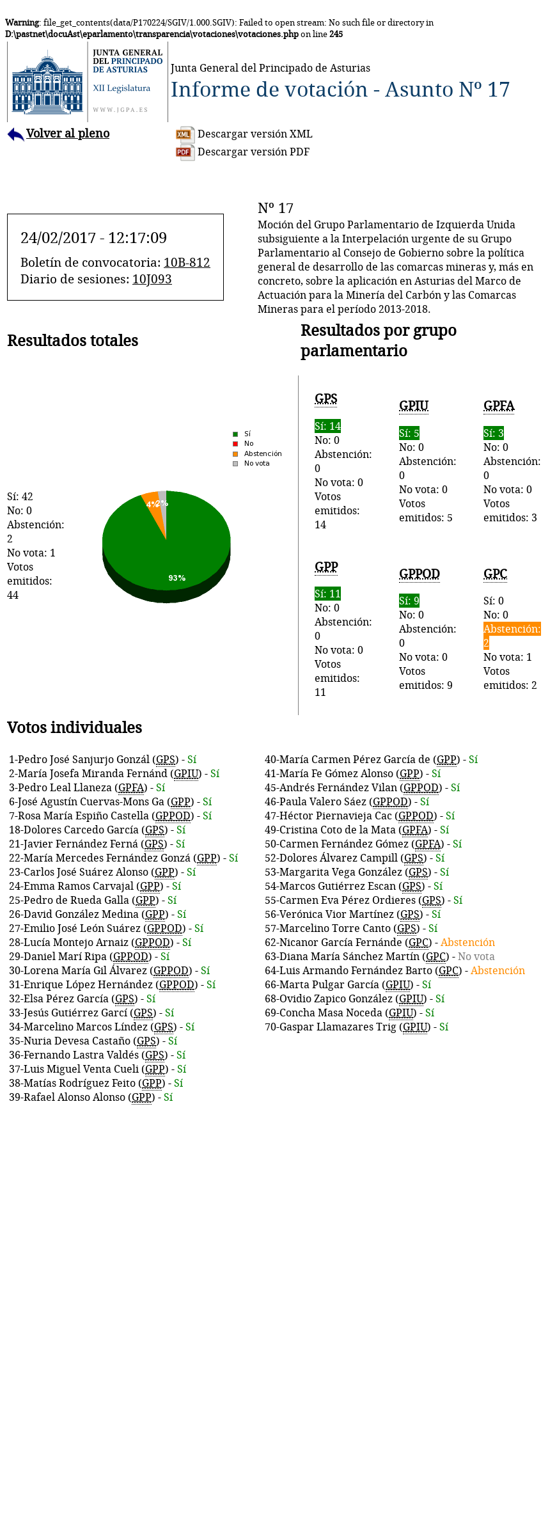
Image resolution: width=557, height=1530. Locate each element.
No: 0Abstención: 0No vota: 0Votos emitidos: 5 (428, 460)
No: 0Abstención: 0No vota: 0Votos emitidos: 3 (512, 460)
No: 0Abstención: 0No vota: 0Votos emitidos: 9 (428, 629)
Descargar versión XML (244, 134)
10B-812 (187, 262)
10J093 (152, 279)
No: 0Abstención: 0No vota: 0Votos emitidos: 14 (343, 461)
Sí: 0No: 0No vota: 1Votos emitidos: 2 (512, 629)
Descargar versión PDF (243, 152)
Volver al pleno (58, 133)
